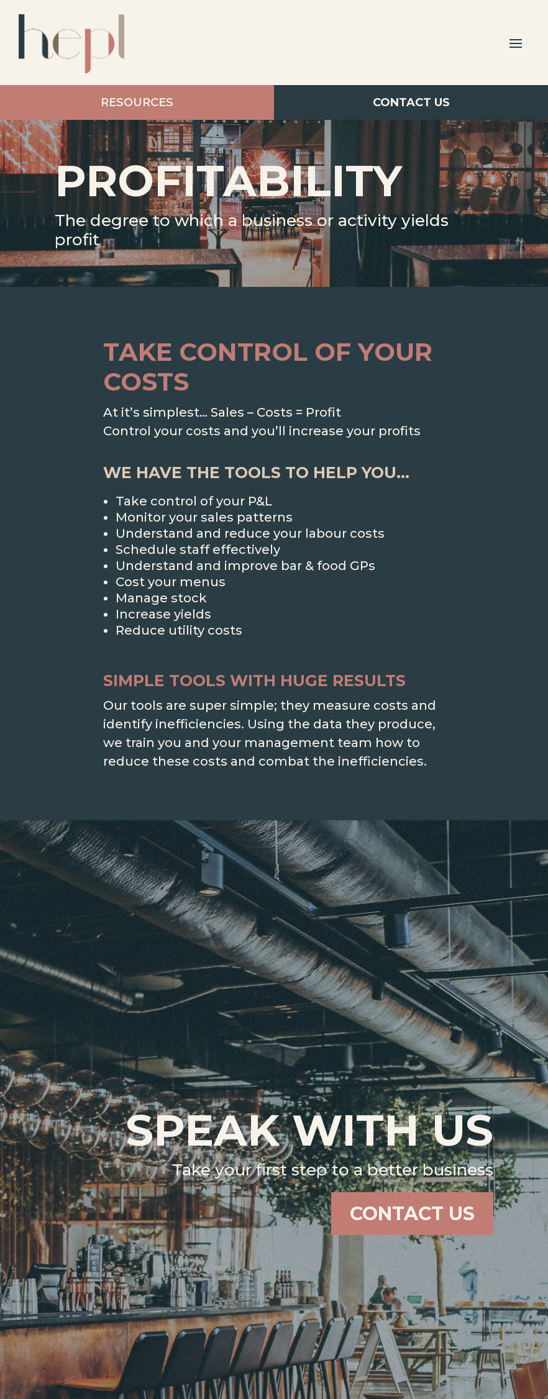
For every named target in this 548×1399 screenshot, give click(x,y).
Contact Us (411, 110)
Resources (137, 94)
